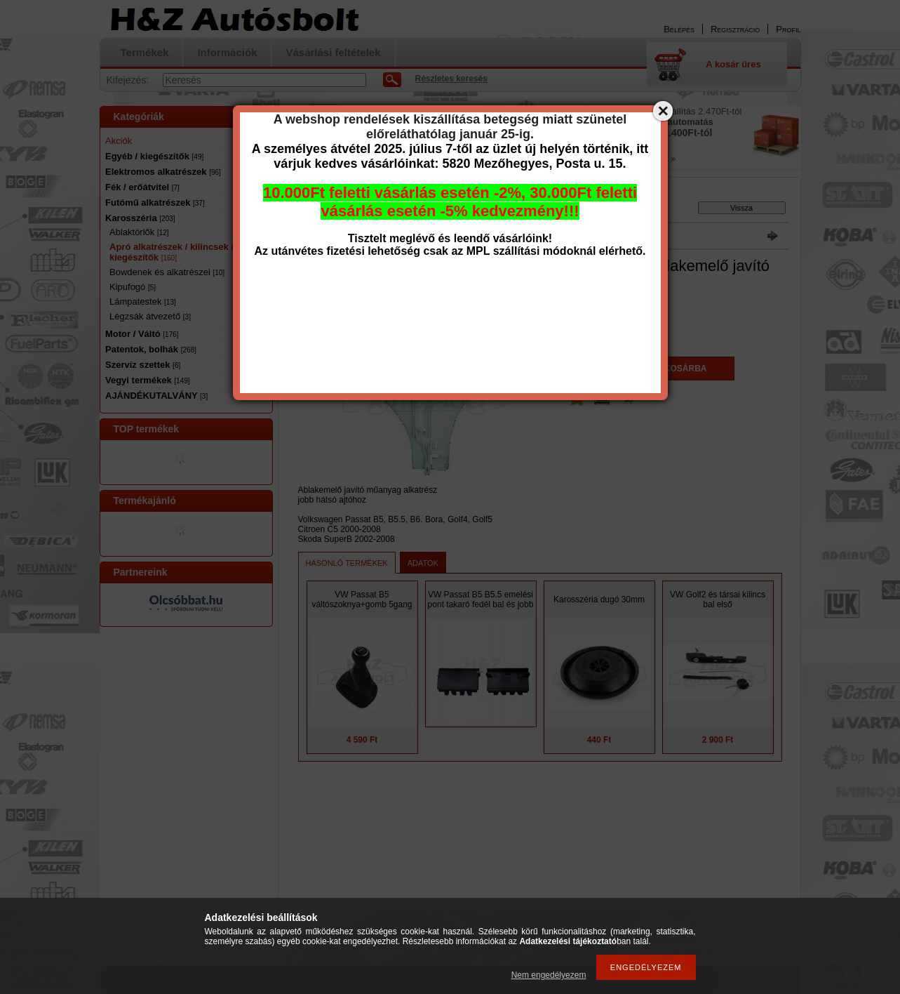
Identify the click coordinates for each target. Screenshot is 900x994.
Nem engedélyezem (548, 975)
